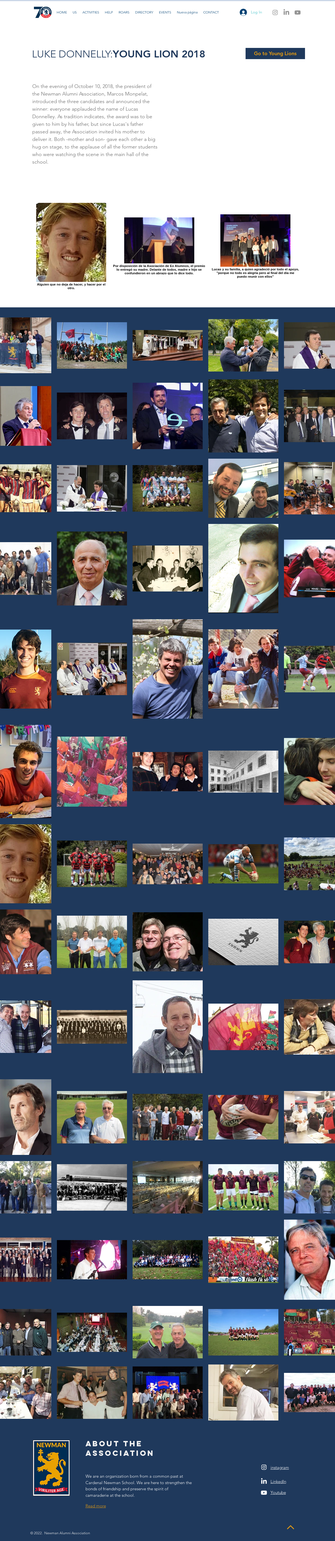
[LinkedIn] (286, 12)
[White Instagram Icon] (263, 1467)
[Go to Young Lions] (275, 53)
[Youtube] (297, 12)
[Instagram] (275, 12)
